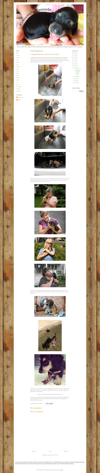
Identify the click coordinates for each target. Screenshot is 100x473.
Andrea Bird (20, 97)
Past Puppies (19, 86)
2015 (75, 63)
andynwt (52, 469)
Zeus (17, 64)
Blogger (61, 469)
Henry (17, 75)
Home (50, 451)
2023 (75, 53)
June (76, 80)
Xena (17, 68)
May (76, 82)
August (76, 76)
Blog (17, 53)
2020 (75, 55)
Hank (17, 73)
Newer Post (34, 451)
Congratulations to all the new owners (77, 72)
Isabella (18, 77)
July (76, 78)
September (77, 68)
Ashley (19, 99)
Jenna (17, 80)
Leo (17, 82)
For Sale (18, 55)
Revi (17, 59)
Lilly (17, 71)
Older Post (66, 451)
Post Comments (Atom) (53, 455)
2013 (75, 67)
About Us (18, 57)
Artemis (18, 66)
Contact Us (18, 91)
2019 (75, 57)
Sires (17, 84)
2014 (75, 65)
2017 (75, 59)
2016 (75, 61)
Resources (18, 89)
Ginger (17, 62)
